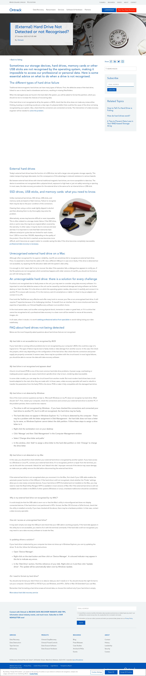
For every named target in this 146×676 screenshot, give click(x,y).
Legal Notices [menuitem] (54, 665)
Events (119, 2)
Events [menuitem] (75, 652)
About (126, 2)
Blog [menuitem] (74, 639)
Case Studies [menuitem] (77, 646)
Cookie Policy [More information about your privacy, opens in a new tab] (34, 673)
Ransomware (51, 10)
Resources (111, 2)
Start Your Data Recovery (126, 10)
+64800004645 (109, 10)
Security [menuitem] (107, 649)
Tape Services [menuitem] (14, 646)
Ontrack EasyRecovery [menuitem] (48, 639)
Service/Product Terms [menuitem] (16, 667)
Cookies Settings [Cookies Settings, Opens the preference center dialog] (97, 672)
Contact (133, 2)
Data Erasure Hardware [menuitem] (49, 649)
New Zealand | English (18, 2)
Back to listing (16, 60)
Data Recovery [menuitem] (14, 639)
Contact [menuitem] (107, 639)
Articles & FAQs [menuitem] (78, 649)
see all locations (78, 660)
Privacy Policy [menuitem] (27, 665)
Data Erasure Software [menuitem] (48, 646)
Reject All (111, 672)
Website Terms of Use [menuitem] (15, 665)
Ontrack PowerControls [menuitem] (49, 643)
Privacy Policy (129, 618)
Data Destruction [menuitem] (15, 643)
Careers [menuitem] (107, 652)
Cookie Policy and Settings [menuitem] (41, 665)
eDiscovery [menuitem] (13, 649)
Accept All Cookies (126, 672)
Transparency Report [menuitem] (66, 665)
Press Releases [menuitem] (78, 643)
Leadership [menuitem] (108, 646)
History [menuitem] (107, 643)
